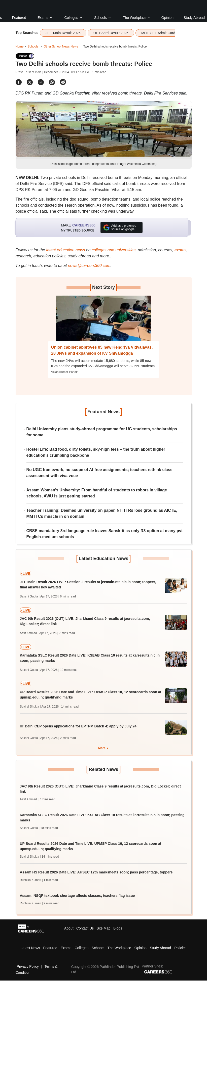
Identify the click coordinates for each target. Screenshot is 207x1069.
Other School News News (61, 46)
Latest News (30, 948)
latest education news (65, 250)
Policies (180, 948)
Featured (19, 18)
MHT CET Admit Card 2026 (162, 33)
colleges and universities (113, 250)
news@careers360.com (89, 265)
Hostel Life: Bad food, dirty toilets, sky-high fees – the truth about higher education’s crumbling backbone (95, 452)
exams (180, 250)
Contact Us (85, 928)
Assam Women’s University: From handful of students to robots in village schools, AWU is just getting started (96, 493)
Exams (45, 18)
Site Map (103, 928)
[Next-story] (103, 322)
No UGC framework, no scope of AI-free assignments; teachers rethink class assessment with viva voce (99, 473)
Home (20, 46)
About (69, 928)
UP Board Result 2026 (110, 33)
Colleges (73, 18)
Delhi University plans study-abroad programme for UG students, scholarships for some (101, 432)
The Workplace (137, 18)
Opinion (167, 18)
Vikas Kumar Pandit (64, 372)
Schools (102, 18)
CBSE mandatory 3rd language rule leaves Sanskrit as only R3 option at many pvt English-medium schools (104, 534)
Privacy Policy (28, 966)
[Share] (19, 82)
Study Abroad (194, 18)
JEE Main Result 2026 (63, 33)
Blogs (117, 928)
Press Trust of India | (30, 72)
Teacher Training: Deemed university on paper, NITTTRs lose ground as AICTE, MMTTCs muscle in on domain (101, 513)
